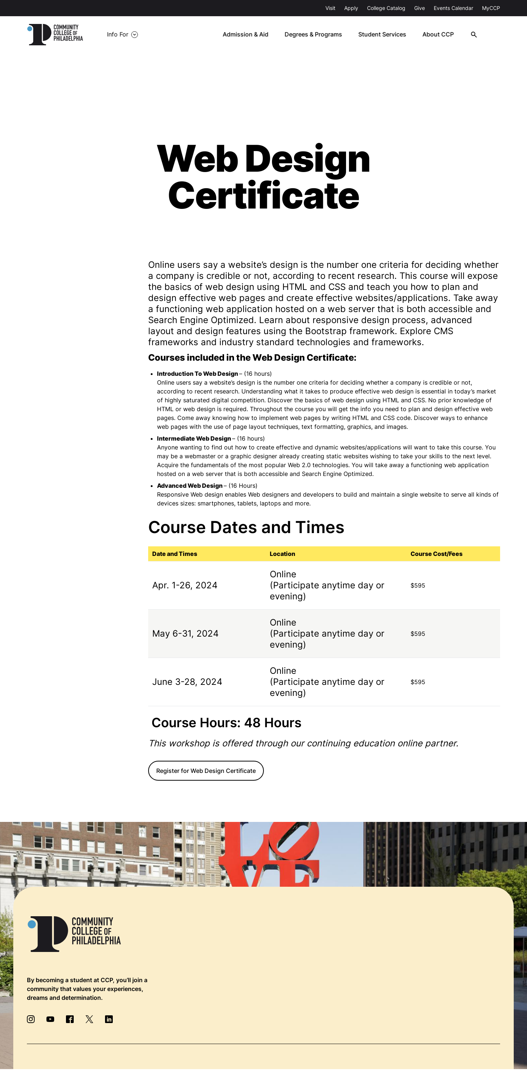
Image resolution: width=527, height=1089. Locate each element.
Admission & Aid (249, 34)
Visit (330, 8)
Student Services (385, 34)
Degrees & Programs (317, 34)
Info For (117, 34)
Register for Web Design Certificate (206, 770)
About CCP (441, 34)
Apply (351, 8)
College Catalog (386, 8)
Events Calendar (453, 8)
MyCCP (491, 8)
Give (419, 8)
